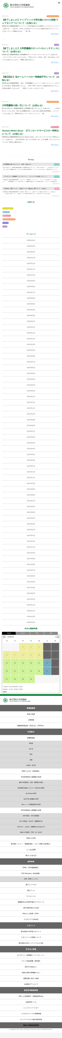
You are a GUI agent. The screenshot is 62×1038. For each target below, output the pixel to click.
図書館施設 (31, 738)
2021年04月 (31, 587)
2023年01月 (31, 466)
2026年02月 (31, 252)
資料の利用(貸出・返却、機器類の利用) (31, 782)
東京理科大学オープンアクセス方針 (31, 943)
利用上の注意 (31, 838)
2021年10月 (31, 553)
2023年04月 (31, 448)
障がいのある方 (31, 855)
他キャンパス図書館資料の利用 (31, 804)
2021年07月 (31, 570)
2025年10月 (31, 275)
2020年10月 (31, 616)
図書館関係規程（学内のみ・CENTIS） (31, 725)
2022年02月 (31, 529)
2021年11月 (31, 547)
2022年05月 (31, 512)
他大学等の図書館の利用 (31, 799)
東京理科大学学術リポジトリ (31, 931)
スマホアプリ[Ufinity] (31, 919)
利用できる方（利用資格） (31, 771)
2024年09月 (31, 350)
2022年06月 (31, 506)
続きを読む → (55, 34)
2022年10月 (31, 483)
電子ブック (31, 890)
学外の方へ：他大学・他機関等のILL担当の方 (31, 827)
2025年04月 (31, 310)
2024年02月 (31, 391)
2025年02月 (31, 321)
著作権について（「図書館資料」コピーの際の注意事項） (31, 844)
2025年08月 (31, 286)
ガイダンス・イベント (9, 219)
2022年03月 (31, 524)
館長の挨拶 (31, 714)
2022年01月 (31, 535)
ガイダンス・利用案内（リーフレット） (31, 955)
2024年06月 (31, 367)
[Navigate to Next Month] (58, 637)
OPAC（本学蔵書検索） (31, 867)
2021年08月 (31, 564)
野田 (37, 633)
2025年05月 (31, 304)
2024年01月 (31, 396)
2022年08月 (31, 495)
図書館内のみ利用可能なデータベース (31, 902)
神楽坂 (9, 633)
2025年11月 (31, 269)
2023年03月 (31, 454)
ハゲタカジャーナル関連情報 (31, 1013)
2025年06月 (31, 298)
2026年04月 (31, 240)
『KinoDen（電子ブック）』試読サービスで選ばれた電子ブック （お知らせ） (25, 188)
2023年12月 (31, 402)
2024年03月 (31, 385)
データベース (31, 896)
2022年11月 (31, 477)
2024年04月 (31, 379)
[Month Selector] (31, 637)
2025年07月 (31, 292)
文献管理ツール (31, 1002)
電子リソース (6, 215)
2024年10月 (31, 344)
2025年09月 (31, 281)
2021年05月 (31, 582)
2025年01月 (31, 327)
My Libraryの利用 (31, 793)
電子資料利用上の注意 (31, 908)
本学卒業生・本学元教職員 (31, 815)
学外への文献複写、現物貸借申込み (31, 996)
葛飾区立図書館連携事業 (31, 1025)
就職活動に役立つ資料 (31, 978)
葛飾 (51, 633)
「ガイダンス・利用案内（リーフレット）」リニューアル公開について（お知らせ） (25, 176)
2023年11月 (31, 408)
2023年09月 (31, 420)
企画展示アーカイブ (31, 984)
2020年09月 (31, 622)
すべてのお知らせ (8, 208)
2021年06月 (31, 576)
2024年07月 (31, 362)
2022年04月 (31, 518)
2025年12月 (31, 263)
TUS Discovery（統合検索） (31, 873)
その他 (5, 226)
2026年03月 (31, 246)
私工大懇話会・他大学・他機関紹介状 (31, 821)
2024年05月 (31, 373)
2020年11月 (31, 611)
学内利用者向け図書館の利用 (31, 777)
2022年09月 (31, 489)
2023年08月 (31, 425)
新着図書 (5, 223)
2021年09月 (31, 558)
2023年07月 (31, 431)
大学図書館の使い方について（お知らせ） (23, 105)
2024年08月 (31, 356)
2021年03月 (31, 593)
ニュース (56, 164)
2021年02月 (31, 599)
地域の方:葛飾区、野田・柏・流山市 (31, 832)
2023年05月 (31, 443)
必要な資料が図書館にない (31, 972)
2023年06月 (31, 437)
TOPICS (57, 188)
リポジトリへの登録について (31, 937)
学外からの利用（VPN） (31, 913)
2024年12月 (31, 333)
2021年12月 (31, 541)
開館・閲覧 (6, 212)
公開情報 (31, 720)
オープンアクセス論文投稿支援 (31, 1019)
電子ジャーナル (31, 884)
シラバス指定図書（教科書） (31, 961)
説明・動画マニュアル (31, 879)
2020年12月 (31, 605)
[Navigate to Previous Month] (4, 637)
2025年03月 (31, 315)
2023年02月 (31, 460)
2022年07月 (31, 501)
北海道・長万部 (31, 765)
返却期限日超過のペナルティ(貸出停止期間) (31, 788)
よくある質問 (31, 849)
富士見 (23, 633)
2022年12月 (31, 472)
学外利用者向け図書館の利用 (31, 810)
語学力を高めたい (31, 967)
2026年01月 (31, 258)
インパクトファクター (31, 1008)
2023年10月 (31, 414)
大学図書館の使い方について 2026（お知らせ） (17, 164)
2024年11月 (31, 339)
